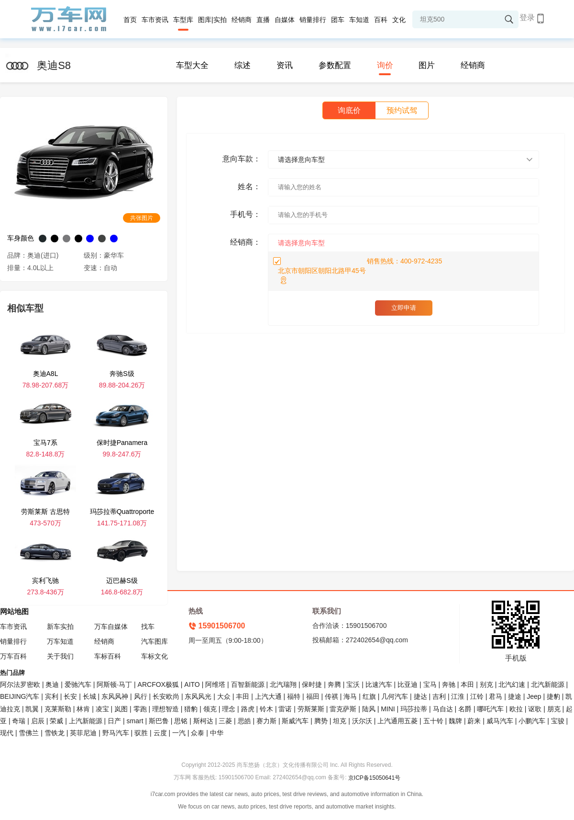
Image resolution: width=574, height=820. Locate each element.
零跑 (140, 709)
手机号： (245, 214)
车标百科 (107, 656)
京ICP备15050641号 (374, 777)
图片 (427, 65)
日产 (114, 721)
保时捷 (312, 684)
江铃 (477, 696)
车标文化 (154, 656)
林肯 (83, 709)
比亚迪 (407, 684)
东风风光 (198, 696)
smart (135, 721)
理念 (228, 709)
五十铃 (433, 721)
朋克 (554, 709)
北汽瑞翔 (283, 684)
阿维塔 (215, 684)
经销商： (245, 242)
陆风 (368, 709)
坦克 (339, 721)
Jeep (534, 696)
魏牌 (455, 721)
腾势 (321, 721)
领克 (210, 709)
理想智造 (165, 709)
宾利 (51, 696)
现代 (6, 733)
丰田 (242, 696)
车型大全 (192, 65)
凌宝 (102, 709)
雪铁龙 (54, 733)
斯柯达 (203, 721)
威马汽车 (499, 721)
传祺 (331, 696)
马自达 (443, 709)
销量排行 (312, 19)
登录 (527, 17)
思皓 (244, 721)
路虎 (247, 709)
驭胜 (141, 733)
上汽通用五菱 (397, 721)
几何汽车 (394, 696)
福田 (313, 696)
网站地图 (14, 611)
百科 (380, 19)
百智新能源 (248, 684)
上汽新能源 (85, 721)
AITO (191, 684)
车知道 (359, 19)
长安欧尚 (166, 696)
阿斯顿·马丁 (114, 684)
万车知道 (60, 641)
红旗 (369, 696)
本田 (467, 684)
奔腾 (334, 684)
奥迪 (52, 684)
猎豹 (191, 709)
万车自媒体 (111, 626)
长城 (89, 696)
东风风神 (114, 696)
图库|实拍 (212, 19)
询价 (385, 65)
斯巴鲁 (159, 721)
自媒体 (285, 19)
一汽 (179, 733)
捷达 (420, 696)
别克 (486, 684)
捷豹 (553, 696)
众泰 (197, 733)
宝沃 (353, 684)
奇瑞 (18, 721)
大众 (224, 696)
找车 (148, 626)
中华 (216, 733)
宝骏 (557, 721)
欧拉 (516, 709)
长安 (70, 696)
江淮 (457, 696)
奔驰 (448, 684)
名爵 (465, 709)
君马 (495, 696)
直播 (263, 19)
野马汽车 (115, 733)
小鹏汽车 (532, 721)
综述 (242, 65)
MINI (388, 709)
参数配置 (335, 65)
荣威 (56, 721)
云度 (160, 733)
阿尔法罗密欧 (21, 684)
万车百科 (13, 656)
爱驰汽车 (78, 684)
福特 (293, 696)
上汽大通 (268, 696)
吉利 (439, 696)
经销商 (242, 19)
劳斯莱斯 (311, 709)
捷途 (514, 696)
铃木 (266, 709)
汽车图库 (154, 641)
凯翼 (32, 709)
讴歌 (534, 709)
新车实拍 (60, 626)
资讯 (284, 65)
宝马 (430, 684)
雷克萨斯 (343, 709)
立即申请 (403, 307)
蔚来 (474, 721)
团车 (337, 19)
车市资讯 (155, 19)
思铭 (181, 721)
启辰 (37, 721)
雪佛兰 (29, 733)
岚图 (121, 709)
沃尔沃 (362, 721)
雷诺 (285, 709)
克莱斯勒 (57, 709)
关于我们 (60, 656)
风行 (140, 696)
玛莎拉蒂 (413, 709)
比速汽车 (378, 684)
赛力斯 (266, 721)
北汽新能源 (547, 684)
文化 (399, 19)
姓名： (249, 186)
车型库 (183, 19)
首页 (130, 19)
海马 (350, 696)
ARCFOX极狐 (158, 684)
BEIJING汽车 (19, 696)
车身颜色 (20, 238)
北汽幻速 (511, 684)
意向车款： (241, 159)
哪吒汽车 (490, 709)
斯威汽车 (295, 721)
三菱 (225, 721)
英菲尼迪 (83, 733)
